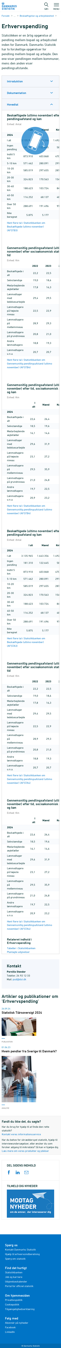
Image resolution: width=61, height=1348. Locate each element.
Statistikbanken (13, 1272)
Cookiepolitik (12, 1304)
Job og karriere (13, 1276)
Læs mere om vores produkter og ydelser (25, 1150)
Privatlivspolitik (13, 1299)
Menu (56, 7)
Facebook (10, 1327)
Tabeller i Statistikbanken (21, 948)
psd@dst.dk (19, 979)
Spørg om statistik (15, 1258)
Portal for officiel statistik (19, 1286)
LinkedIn (10, 1331)
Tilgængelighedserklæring (19, 1309)
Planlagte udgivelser (18, 951)
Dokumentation (16, 93)
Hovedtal (12, 104)
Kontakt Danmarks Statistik (20, 1249)
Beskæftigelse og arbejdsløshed (37, 15)
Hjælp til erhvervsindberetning (22, 1254)
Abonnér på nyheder (16, 1322)
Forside (6, 15)
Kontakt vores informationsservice (21, 1134)
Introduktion (15, 81)
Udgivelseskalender (16, 1281)
